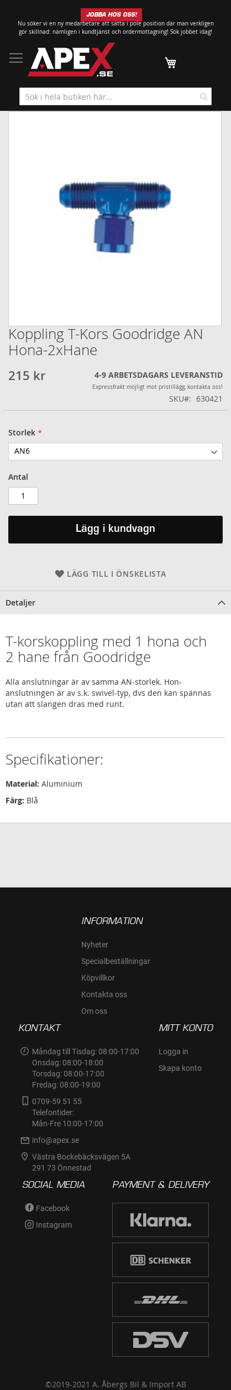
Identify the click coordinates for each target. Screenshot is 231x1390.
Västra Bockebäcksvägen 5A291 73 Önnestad (81, 1162)
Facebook (53, 1208)
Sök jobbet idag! (191, 31)
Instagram (54, 1224)
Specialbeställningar (115, 961)
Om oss (94, 1011)
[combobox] (115, 96)
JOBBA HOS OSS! (111, 14)
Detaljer (20, 602)
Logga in (173, 1051)
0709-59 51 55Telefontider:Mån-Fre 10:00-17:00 (67, 1112)
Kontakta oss (104, 994)
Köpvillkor (98, 977)
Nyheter (94, 944)
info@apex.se (55, 1140)
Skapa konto (180, 1068)
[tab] (115, 602)
